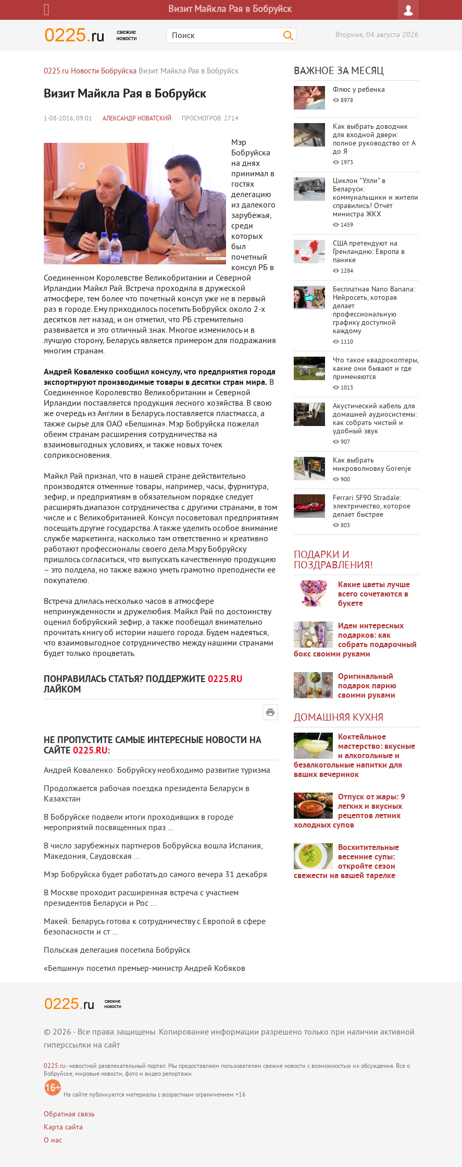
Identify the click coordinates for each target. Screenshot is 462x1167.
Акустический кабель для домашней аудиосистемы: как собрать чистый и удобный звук (375, 419)
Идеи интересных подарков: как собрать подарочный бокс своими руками (355, 640)
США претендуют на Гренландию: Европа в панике (369, 252)
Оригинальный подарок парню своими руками (367, 686)
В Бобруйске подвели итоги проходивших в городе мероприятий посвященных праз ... (138, 822)
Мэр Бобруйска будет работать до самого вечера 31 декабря (155, 875)
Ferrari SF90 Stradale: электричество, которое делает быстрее (371, 506)
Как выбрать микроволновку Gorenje (372, 464)
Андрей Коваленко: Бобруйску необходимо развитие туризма (157, 770)
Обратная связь (69, 1114)
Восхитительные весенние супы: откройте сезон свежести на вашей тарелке (346, 862)
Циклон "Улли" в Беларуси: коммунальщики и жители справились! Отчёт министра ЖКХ (375, 198)
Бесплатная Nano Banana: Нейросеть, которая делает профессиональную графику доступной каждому (374, 310)
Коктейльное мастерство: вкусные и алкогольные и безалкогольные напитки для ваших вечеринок (354, 756)
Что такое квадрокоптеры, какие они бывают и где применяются (375, 369)
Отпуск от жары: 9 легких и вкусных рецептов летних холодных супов (349, 811)
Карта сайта (63, 1127)
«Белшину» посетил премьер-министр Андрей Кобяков (144, 969)
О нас (53, 1140)
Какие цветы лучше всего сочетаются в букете (374, 594)
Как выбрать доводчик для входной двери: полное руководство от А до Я (374, 139)
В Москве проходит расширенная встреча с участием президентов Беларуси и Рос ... (141, 898)
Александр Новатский (137, 119)
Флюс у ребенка (359, 90)
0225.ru (54, 1067)
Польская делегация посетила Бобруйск (117, 950)
